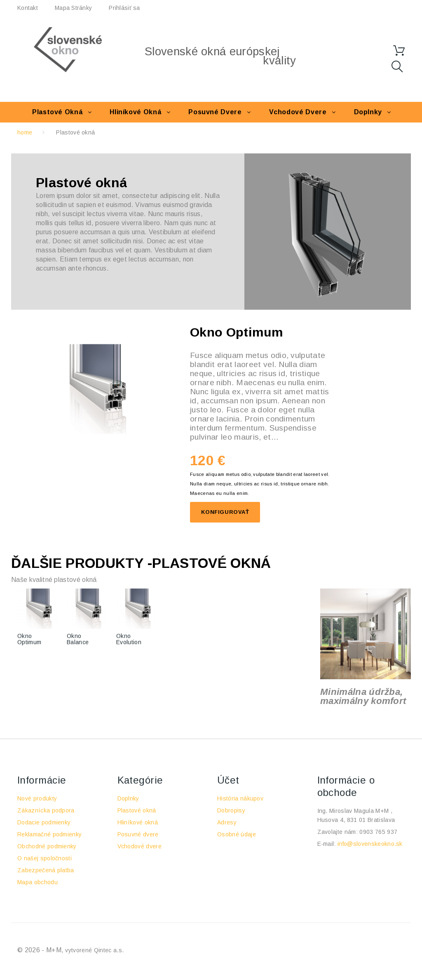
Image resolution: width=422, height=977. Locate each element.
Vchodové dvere (298, 111)
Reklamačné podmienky (49, 834)
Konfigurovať (225, 512)
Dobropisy (231, 810)
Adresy (227, 822)
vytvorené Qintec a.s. (94, 950)
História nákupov (240, 798)
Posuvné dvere (214, 111)
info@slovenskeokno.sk (370, 843)
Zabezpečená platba (45, 870)
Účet (228, 780)
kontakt (27, 8)
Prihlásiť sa (124, 8)
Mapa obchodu (37, 882)
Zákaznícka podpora (46, 810)
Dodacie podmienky (43, 822)
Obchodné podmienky (47, 846)
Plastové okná (57, 111)
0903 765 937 (378, 832)
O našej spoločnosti (44, 858)
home (24, 132)
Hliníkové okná (135, 111)
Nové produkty (37, 798)
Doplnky (368, 111)
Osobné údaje (236, 834)
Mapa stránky (73, 8)
